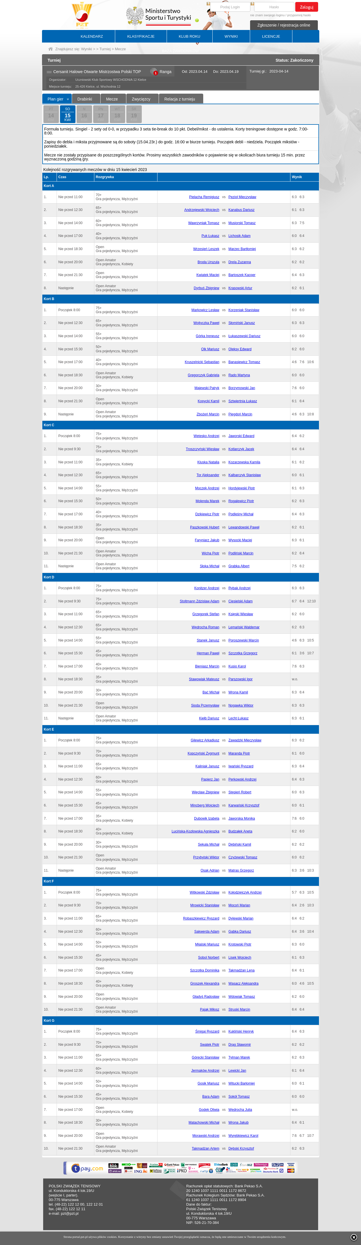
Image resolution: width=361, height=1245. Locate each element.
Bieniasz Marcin (207, 666)
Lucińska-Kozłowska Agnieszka (195, 831)
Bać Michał (210, 692)
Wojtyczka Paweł (206, 323)
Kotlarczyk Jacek (241, 449)
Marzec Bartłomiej (242, 249)
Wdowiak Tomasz (241, 997)
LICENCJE (271, 36)
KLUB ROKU (189, 36)
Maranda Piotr (239, 753)
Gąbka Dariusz (239, 932)
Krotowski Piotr (239, 944)
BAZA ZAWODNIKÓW (180, 51)
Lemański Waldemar (244, 627)
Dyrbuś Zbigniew (206, 288)
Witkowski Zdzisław (204, 892)
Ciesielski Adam (240, 601)
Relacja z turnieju (179, 99)
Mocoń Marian (239, 905)
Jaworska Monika (241, 818)
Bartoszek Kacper (242, 275)
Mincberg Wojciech (204, 805)
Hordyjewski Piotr (241, 488)
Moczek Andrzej (207, 488)
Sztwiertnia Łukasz (242, 401)
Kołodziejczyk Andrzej (245, 892)
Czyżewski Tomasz (242, 857)
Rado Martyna (239, 375)
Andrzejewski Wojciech (202, 210)
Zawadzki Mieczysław (244, 740)
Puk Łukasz (210, 236)
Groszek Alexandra (204, 983)
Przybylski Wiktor (206, 857)
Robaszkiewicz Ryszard (201, 918)
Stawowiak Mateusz (204, 679)
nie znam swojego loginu (267, 15)
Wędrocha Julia (240, 1110)
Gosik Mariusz (208, 1083)
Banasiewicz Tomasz (244, 362)
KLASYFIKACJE (140, 36)
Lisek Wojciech (239, 958)
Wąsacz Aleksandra (243, 983)
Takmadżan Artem (205, 1149)
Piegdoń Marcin (240, 414)
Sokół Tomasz (239, 1097)
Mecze (112, 99)
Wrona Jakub (238, 1123)
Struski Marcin (239, 1009)
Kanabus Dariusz (241, 210)
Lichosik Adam (239, 236)
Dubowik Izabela (206, 818)
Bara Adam (210, 1097)
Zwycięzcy (141, 99)
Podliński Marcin (240, 553)
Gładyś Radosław (206, 997)
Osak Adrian (210, 870)
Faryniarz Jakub (207, 540)
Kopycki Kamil (208, 401)
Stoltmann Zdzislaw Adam (199, 601)
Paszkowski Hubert (204, 527)
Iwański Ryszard (240, 766)
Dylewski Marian (240, 918)
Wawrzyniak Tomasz (203, 223)
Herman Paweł (208, 653)
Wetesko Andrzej (206, 436)
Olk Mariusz (210, 349)
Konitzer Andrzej (206, 588)
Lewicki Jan (237, 1071)
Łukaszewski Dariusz (244, 336)
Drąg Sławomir (239, 1045)
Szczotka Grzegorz (242, 653)
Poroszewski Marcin (243, 640)
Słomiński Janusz (241, 323)
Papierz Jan (210, 779)
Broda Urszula (208, 262)
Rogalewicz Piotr (241, 501)
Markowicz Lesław (205, 310)
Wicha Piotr (210, 553)
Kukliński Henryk (241, 1031)
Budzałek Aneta (240, 831)
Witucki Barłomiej (241, 1083)
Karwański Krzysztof (243, 805)
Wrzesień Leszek (206, 249)
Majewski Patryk (206, 388)
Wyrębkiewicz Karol (243, 1136)
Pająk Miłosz (209, 1009)
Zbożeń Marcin (208, 414)
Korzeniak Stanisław (243, 310)
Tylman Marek (239, 1057)
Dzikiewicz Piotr (207, 514)
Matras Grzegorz (241, 870)
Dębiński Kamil (239, 844)
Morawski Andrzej (205, 1136)
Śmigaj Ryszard (207, 1031)
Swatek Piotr (209, 1045)
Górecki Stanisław (205, 1057)
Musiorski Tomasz (242, 223)
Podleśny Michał (240, 514)
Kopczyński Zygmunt (203, 753)
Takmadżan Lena (241, 970)
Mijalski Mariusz (207, 944)
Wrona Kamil (238, 692)
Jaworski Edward (241, 436)
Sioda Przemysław (205, 705)
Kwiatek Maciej (207, 275)
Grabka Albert (238, 566)
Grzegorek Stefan (205, 614)
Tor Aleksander (208, 475)
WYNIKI (231, 36)
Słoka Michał (209, 566)
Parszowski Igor (240, 679)
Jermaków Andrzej (205, 1071)
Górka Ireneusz (207, 336)
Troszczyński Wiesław (202, 449)
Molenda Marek (207, 501)
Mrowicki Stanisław (204, 905)
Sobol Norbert (208, 958)
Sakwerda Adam (206, 932)
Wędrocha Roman (205, 627)
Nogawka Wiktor (240, 705)
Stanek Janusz (208, 640)
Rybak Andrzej (239, 588)
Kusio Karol (237, 666)
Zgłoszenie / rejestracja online (283, 25)
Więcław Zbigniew (205, 792)
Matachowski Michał (204, 1123)
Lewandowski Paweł (243, 527)
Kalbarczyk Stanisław (244, 475)
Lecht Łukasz (238, 718)
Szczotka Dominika (204, 970)
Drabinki (84, 99)
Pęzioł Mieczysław (242, 197)
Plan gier (55, 99)
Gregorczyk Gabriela (203, 375)
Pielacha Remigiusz (204, 197)
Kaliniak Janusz (207, 766)
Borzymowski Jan (241, 388)
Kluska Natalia (208, 462)
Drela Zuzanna (239, 262)
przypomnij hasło (299, 15)
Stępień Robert (239, 792)
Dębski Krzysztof (241, 1149)
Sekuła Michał (208, 844)
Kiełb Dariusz (209, 718)
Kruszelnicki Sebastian (202, 362)
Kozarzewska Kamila (244, 462)
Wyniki (86, 49)
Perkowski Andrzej (242, 779)
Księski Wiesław (240, 614)
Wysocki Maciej (240, 540)
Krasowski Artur (240, 288)
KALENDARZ (92, 36)
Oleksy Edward (240, 349)
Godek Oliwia (209, 1110)
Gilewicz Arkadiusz (205, 740)
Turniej (105, 49)
